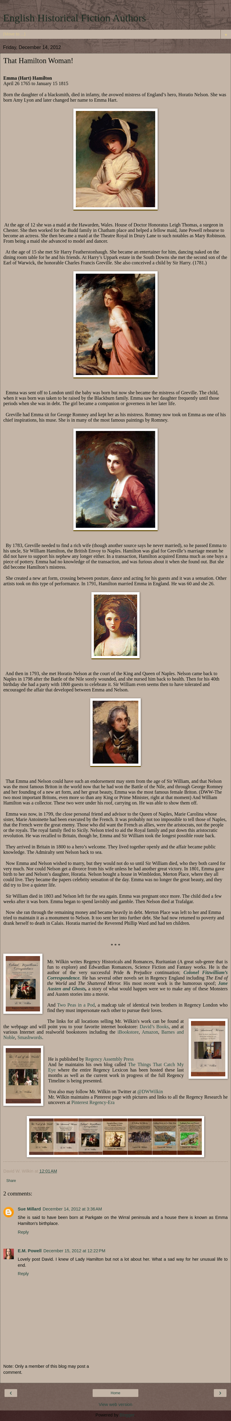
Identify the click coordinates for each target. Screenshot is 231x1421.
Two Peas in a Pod (76, 1004)
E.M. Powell (30, 1250)
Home (115, 1393)
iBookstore (128, 1032)
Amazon (150, 1032)
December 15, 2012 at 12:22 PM (74, 1250)
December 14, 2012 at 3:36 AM (72, 1209)
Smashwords (29, 1037)
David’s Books (154, 1026)
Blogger (127, 1415)
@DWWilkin (150, 1091)
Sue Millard (29, 1209)
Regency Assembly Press (109, 1059)
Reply (23, 1232)
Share (11, 1181)
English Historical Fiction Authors (74, 17)
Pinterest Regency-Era (93, 1102)
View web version (115, 1404)
